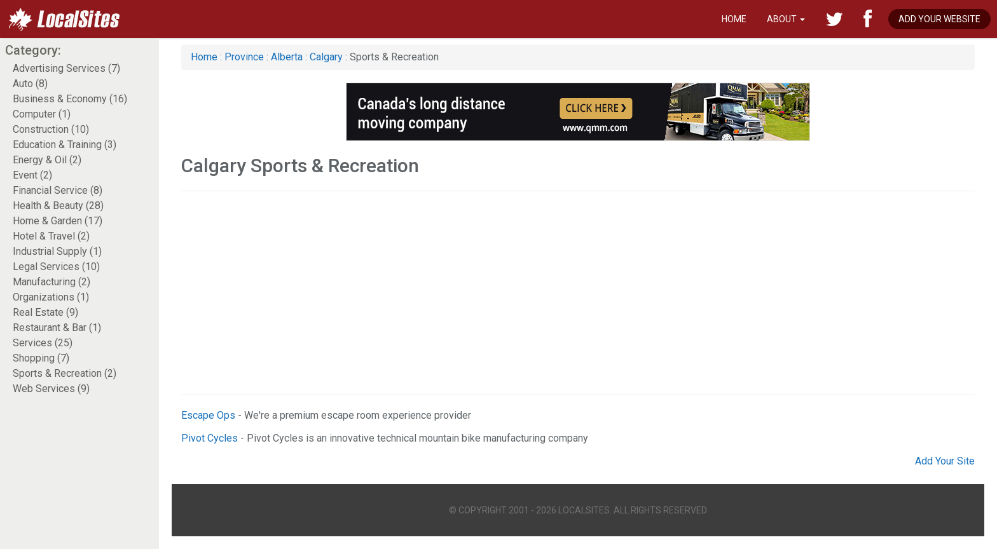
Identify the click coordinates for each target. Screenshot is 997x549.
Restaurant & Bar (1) (57, 328)
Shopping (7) (41, 358)
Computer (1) (42, 114)
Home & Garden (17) (57, 221)
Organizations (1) (51, 297)
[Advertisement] (562, 293)
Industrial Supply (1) (57, 251)
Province (244, 57)
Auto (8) (30, 84)
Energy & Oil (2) (47, 160)
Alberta (287, 57)
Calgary (326, 57)
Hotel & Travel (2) (51, 236)
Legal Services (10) (56, 267)
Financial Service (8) (57, 190)
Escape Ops (208, 415)
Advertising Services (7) (66, 68)
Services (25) (42, 343)
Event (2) (32, 175)
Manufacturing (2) (51, 282)
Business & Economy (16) (70, 99)
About (786, 19)
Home (734, 19)
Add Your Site (945, 461)
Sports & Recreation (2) (64, 373)
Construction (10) (51, 129)
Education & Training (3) (64, 145)
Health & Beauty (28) (58, 206)
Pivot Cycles (209, 438)
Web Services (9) (51, 389)
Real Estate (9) (45, 312)
